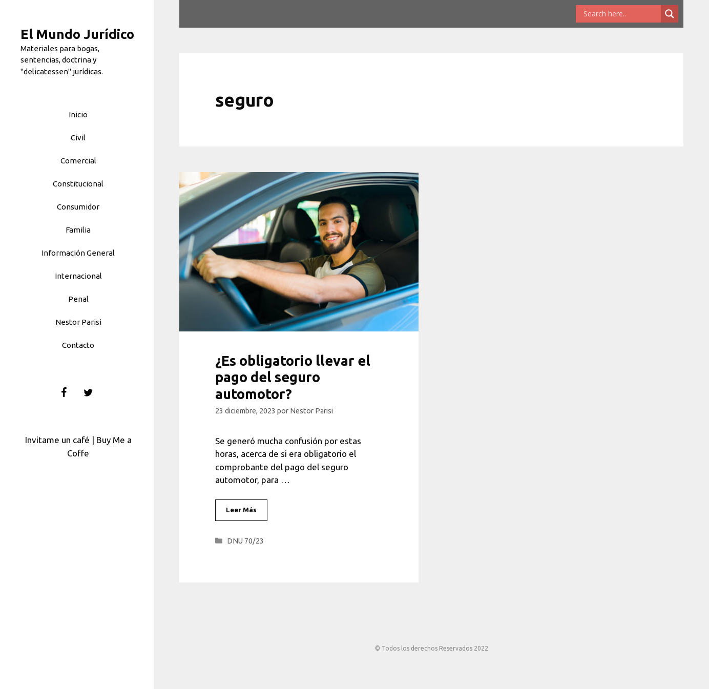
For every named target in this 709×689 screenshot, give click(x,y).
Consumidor (78, 206)
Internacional (78, 276)
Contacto (78, 345)
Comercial (78, 160)
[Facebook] (64, 393)
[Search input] (620, 14)
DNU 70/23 (245, 541)
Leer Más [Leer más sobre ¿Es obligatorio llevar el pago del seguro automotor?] (241, 509)
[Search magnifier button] (669, 14)
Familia (78, 229)
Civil (78, 137)
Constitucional (78, 183)
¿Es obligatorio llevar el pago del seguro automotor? (292, 377)
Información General (78, 252)
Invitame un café (57, 440)
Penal (78, 299)
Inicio (78, 114)
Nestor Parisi (78, 322)
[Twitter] (88, 393)
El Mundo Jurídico (77, 34)
